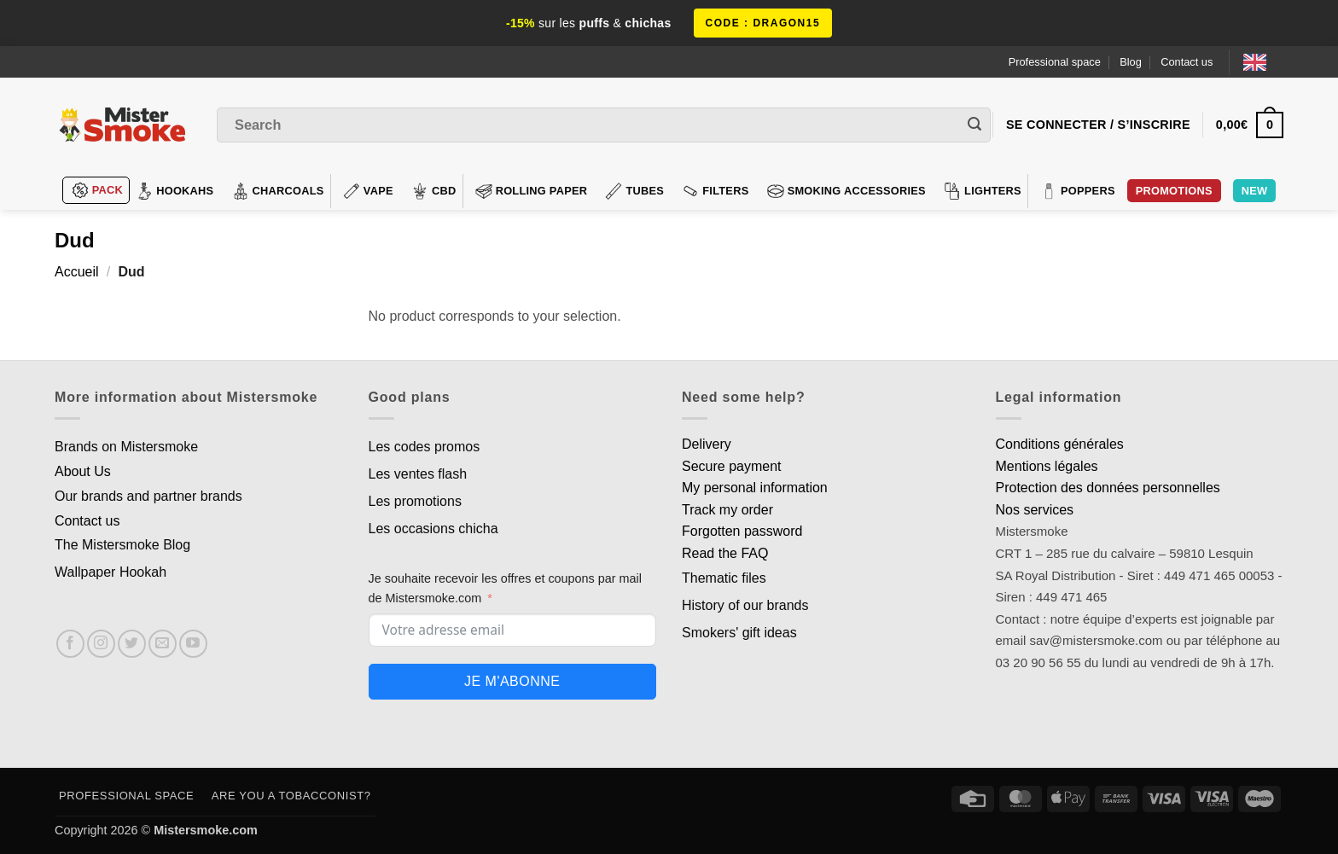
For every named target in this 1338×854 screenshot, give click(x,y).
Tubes (634, 191)
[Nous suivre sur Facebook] (70, 644)
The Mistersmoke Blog (122, 544)
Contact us (1187, 61)
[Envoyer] (974, 125)
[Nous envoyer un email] (162, 644)
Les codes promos (424, 446)
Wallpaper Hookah (110, 572)
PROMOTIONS (1174, 190)
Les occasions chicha (433, 528)
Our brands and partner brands (148, 496)
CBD (434, 191)
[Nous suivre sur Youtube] (193, 644)
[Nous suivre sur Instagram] (101, 644)
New (1255, 190)
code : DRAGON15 (763, 23)
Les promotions (415, 501)
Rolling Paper (531, 191)
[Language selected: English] (1263, 62)
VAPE (368, 191)
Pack (97, 190)
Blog (1131, 61)
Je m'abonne (512, 681)
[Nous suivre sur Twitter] (132, 644)
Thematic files (724, 578)
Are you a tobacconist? (291, 795)
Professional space (1055, 61)
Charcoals (278, 191)
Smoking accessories (846, 191)
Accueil (77, 271)
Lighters (982, 191)
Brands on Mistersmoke (126, 446)
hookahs (174, 191)
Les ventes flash (418, 474)
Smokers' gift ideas (739, 632)
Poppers (1077, 191)
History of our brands (745, 605)
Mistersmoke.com (206, 830)
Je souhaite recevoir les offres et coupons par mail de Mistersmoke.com (506, 588)
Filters (715, 191)
